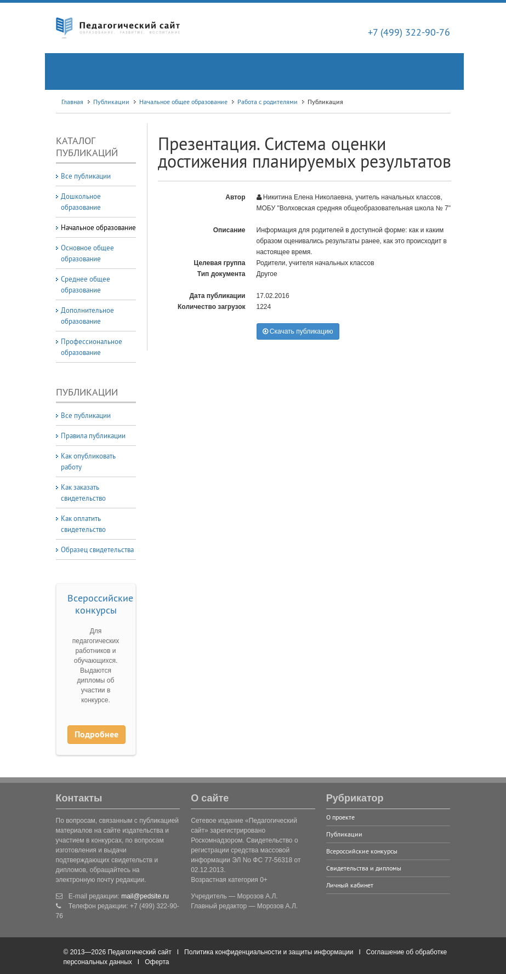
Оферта (157, 962)
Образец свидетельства (97, 549)
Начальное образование (98, 227)
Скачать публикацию (298, 331)
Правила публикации (93, 435)
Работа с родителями (267, 102)
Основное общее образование (87, 253)
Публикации (111, 102)
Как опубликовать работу (88, 461)
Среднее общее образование (85, 284)
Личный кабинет (349, 885)
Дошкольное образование (81, 201)
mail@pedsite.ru (145, 896)
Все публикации (86, 175)
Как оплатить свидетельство (83, 524)
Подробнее (96, 734)
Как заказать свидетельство (83, 492)
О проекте (340, 817)
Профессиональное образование (91, 347)
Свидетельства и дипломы (363, 868)
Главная (72, 102)
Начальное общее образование (183, 102)
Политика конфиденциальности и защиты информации (268, 952)
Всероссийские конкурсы (100, 604)
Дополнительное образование (87, 315)
